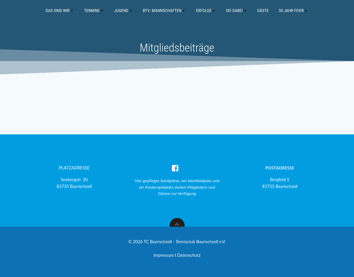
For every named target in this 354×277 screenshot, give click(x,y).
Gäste (263, 10)
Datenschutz (189, 255)
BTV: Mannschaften (164, 10)
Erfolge (206, 10)
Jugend (123, 10)
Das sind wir (60, 10)
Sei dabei (236, 10)
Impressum (164, 255)
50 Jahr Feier (293, 10)
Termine (94, 10)
